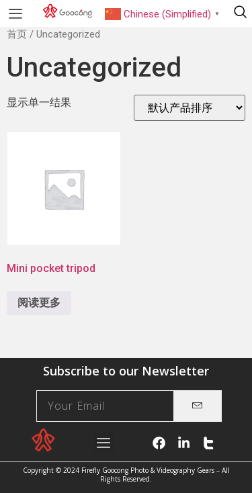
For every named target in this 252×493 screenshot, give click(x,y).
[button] (15, 13)
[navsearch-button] (240, 13)
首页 (17, 34)
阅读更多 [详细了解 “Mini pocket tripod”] (38, 302)
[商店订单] (189, 108)
